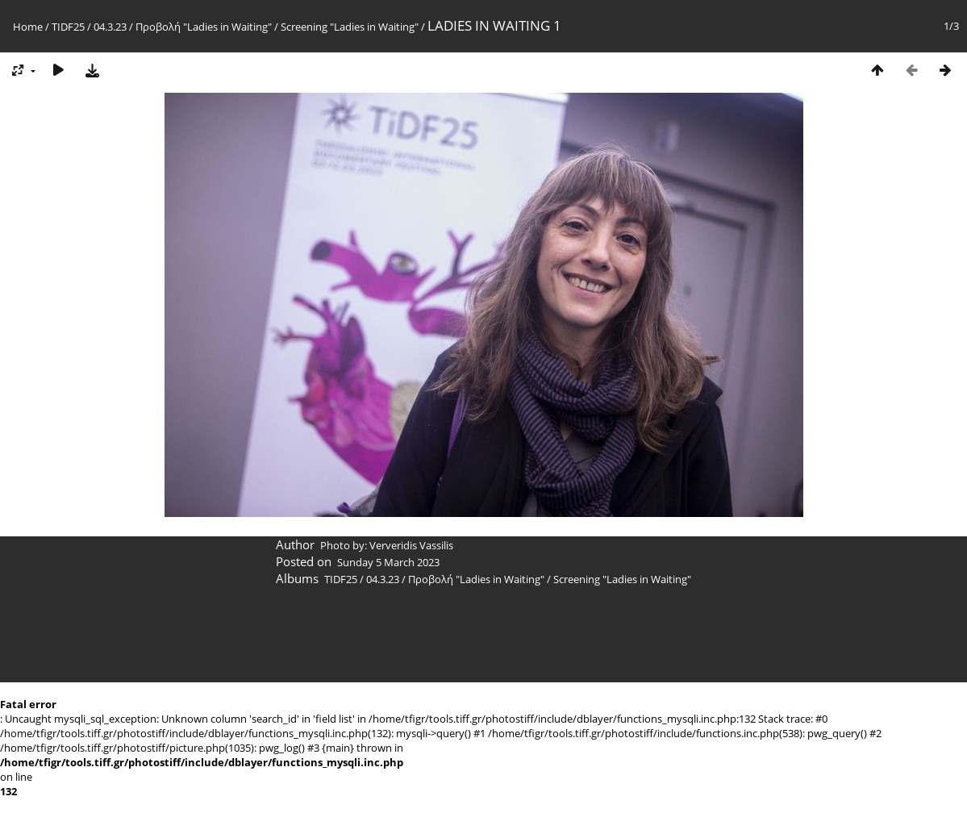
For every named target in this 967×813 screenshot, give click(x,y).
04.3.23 (110, 26)
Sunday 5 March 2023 (388, 562)
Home (28, 26)
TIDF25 (68, 26)
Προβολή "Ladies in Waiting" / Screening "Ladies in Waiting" (277, 26)
